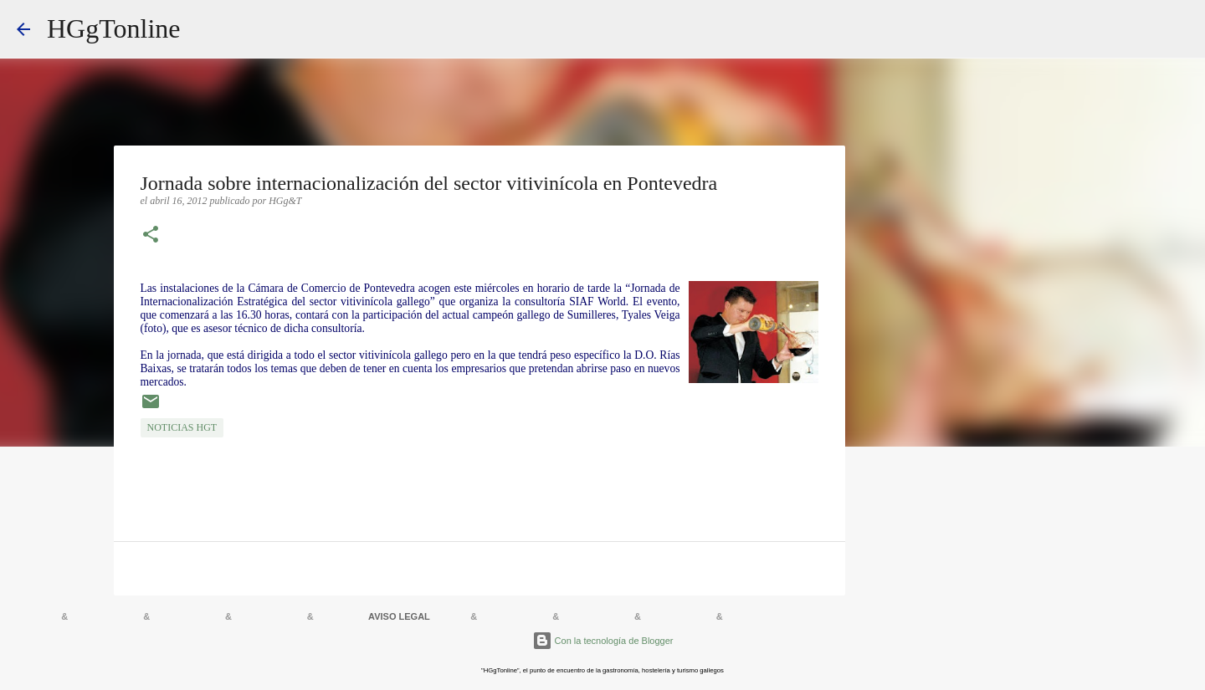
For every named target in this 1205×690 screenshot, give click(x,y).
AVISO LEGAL (399, 616)
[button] (151, 236)
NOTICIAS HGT (182, 427)
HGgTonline (114, 28)
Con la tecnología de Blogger (603, 641)
